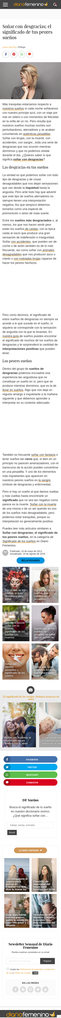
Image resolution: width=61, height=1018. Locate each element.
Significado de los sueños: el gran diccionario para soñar (15, 594)
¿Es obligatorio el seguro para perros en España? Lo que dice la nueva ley (17, 884)
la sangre (44, 480)
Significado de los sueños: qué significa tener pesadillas (44, 594)
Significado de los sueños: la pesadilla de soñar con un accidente (44, 633)
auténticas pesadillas (36, 134)
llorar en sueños (12, 390)
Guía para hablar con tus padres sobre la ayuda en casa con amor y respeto (17, 920)
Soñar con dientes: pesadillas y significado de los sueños (15, 670)
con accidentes (21, 241)
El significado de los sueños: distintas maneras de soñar (31, 698)
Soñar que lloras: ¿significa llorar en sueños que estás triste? (44, 671)
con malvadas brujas (27, 258)
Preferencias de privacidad (31, 969)
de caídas (31, 229)
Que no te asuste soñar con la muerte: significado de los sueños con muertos (15, 630)
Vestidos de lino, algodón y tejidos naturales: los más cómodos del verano (44, 920)
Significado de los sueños (19, 541)
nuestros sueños (13, 108)
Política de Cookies (22, 973)
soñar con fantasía (43, 454)
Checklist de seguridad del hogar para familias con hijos (44, 885)
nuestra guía (11, 336)
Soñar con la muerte (43, 504)
